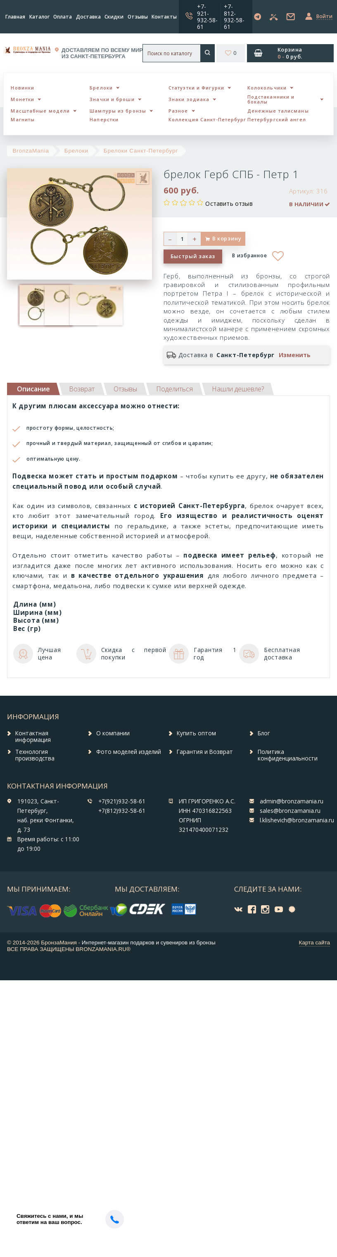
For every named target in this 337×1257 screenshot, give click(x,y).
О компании (113, 733)
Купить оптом (196, 733)
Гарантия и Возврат (205, 752)
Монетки (22, 99)
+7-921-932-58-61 (207, 16)
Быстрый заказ (193, 256)
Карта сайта (314, 942)
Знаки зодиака (188, 99)
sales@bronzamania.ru (290, 810)
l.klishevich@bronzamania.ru (297, 820)
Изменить (295, 355)
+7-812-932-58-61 (234, 16)
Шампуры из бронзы (118, 111)
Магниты (23, 119)
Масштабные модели (40, 111)
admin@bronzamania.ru (291, 801)
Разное (178, 111)
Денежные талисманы (278, 111)
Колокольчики (267, 88)
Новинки (22, 88)
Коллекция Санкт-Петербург (207, 119)
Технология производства (35, 755)
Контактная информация (33, 737)
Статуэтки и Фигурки (196, 88)
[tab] (81, 389)
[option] (30, 305)
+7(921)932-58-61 (121, 801)
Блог (264, 733)
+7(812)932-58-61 (121, 810)
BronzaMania (31, 151)
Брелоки (101, 88)
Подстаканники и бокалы (271, 99)
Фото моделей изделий (128, 752)
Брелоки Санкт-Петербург (141, 151)
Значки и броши (112, 99)
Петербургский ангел (276, 119)
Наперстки (104, 119)
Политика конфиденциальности (288, 755)
